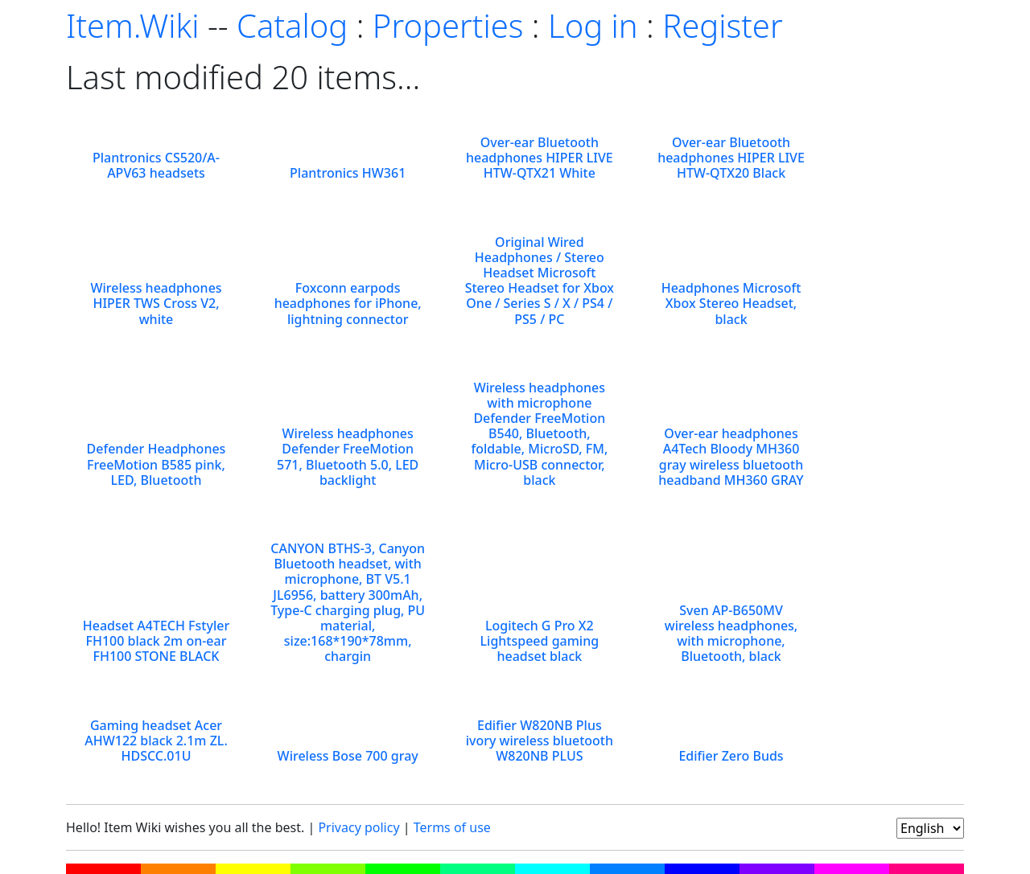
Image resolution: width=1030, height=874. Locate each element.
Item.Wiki (132, 25)
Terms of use (452, 827)
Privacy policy (358, 827)
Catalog (292, 25)
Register (722, 25)
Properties (448, 25)
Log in (593, 25)
